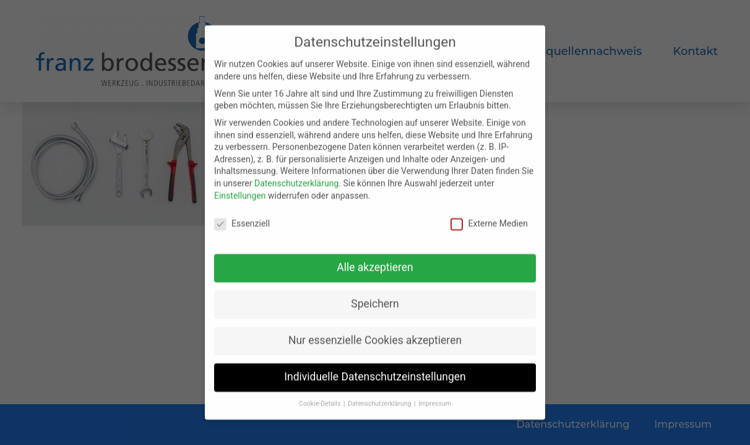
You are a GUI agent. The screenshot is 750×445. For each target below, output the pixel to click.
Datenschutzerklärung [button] (380, 400)
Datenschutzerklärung (296, 179)
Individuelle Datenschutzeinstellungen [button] (374, 373)
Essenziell (242, 220)
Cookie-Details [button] (320, 400)
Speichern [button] (375, 300)
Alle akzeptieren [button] (375, 264)
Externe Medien (488, 220)
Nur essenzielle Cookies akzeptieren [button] (375, 337)
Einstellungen (240, 192)
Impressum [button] (434, 400)
